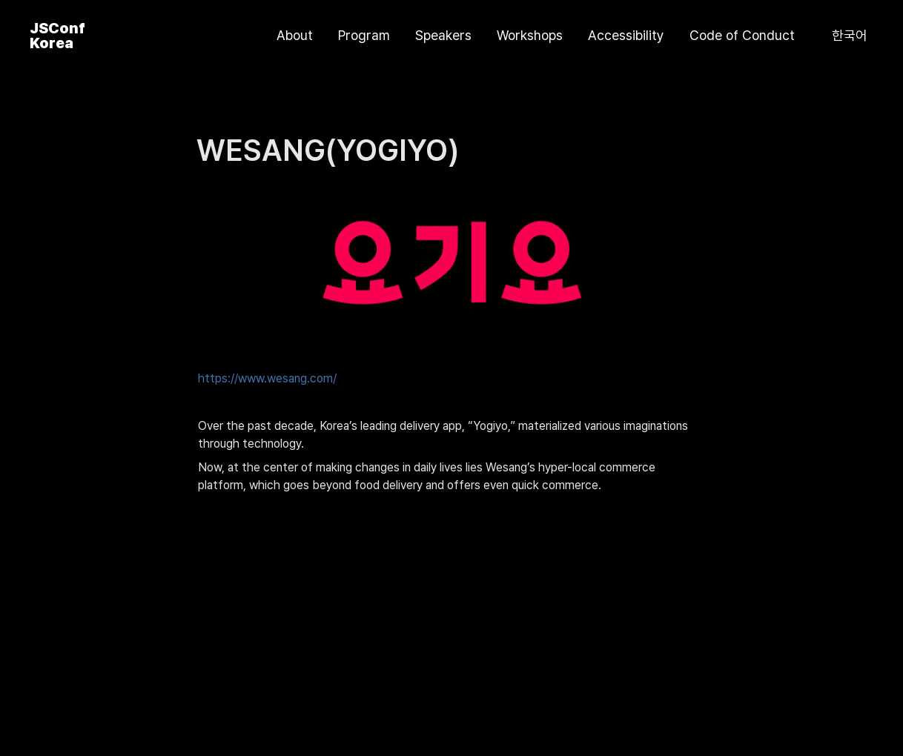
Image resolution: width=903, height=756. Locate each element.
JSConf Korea (57, 35)
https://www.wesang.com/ (267, 378)
